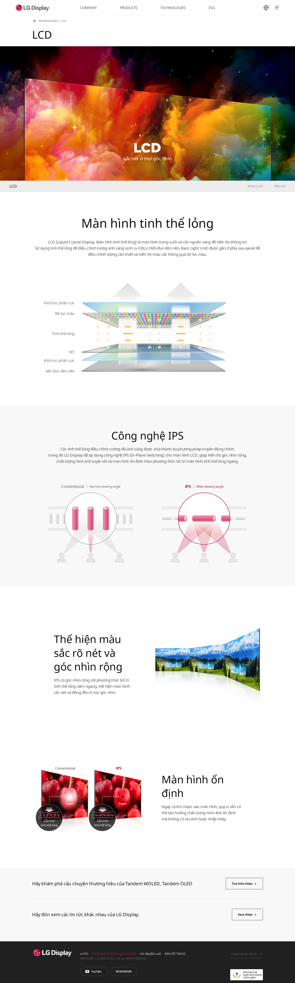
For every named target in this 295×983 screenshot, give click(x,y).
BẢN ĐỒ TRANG (175, 954)
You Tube (94, 971)
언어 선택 (266, 7)
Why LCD (279, 186)
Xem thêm (245, 914)
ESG (212, 7)
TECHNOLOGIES (173, 7)
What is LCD (255, 186)
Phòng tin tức (123, 971)
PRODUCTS (128, 7)
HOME (34, 21)
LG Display (33, 7)
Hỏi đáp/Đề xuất (150, 954)
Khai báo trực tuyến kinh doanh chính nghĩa (246, 974)
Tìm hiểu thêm (242, 883)
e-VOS (84, 954)
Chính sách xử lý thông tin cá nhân (114, 954)
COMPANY (88, 7)
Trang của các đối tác (244, 954)
